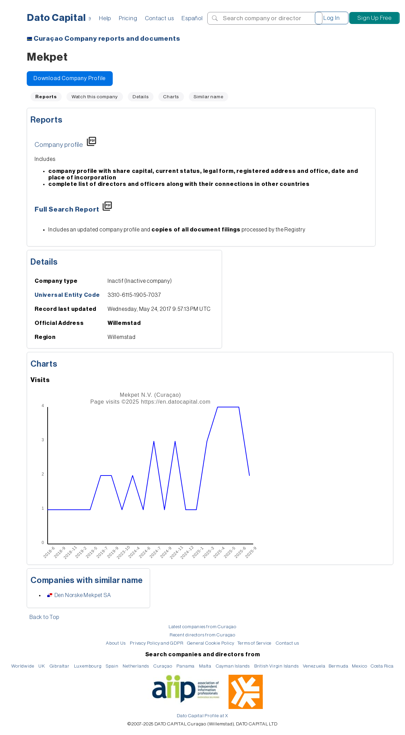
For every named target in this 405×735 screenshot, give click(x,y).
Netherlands (136, 666)
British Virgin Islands (276, 666)
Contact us (159, 18)
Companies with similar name (86, 580)
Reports (46, 120)
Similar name (208, 96)
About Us (115, 643)
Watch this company (95, 96)
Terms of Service (254, 643)
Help (105, 18)
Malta (205, 666)
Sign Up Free (374, 18)
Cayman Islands (233, 666)
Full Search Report (67, 209)
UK (41, 666)
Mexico (359, 666)
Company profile (59, 144)
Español (192, 18)
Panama (185, 666)
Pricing (128, 18)
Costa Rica (382, 666)
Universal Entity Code (67, 295)
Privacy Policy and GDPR (156, 643)
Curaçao (163, 666)
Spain (112, 666)
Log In (331, 18)
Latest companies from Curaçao (202, 626)
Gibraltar (60, 666)
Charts (171, 96)
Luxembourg (88, 666)
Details (141, 96)
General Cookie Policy (210, 643)
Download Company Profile (70, 78)
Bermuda (338, 666)
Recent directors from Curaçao (202, 635)
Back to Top (44, 617)
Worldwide (22, 666)
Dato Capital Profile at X (202, 715)
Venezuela (314, 666)
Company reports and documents (107, 38)
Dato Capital (56, 18)
